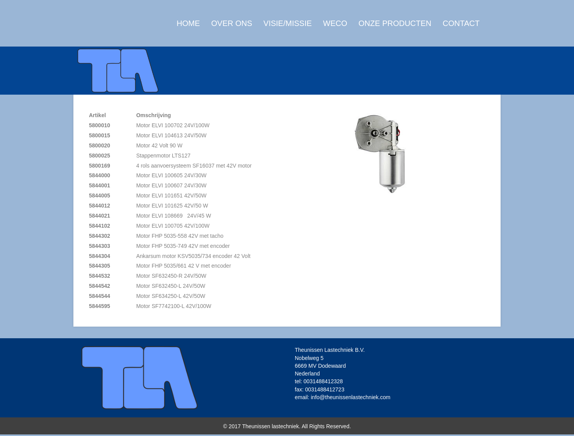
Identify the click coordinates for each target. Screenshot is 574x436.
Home (188, 29)
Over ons (231, 29)
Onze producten (394, 29)
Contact (461, 29)
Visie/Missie (287, 29)
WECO (335, 29)
